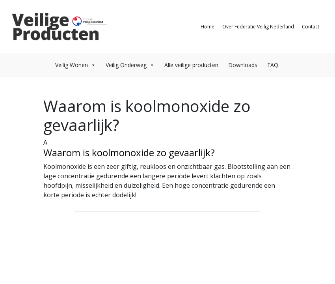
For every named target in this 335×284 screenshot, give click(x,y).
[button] (167, 148)
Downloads (242, 65)
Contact (310, 26)
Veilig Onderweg (130, 65)
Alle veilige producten (191, 65)
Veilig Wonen (75, 65)
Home (207, 26)
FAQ (272, 65)
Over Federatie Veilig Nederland (258, 26)
